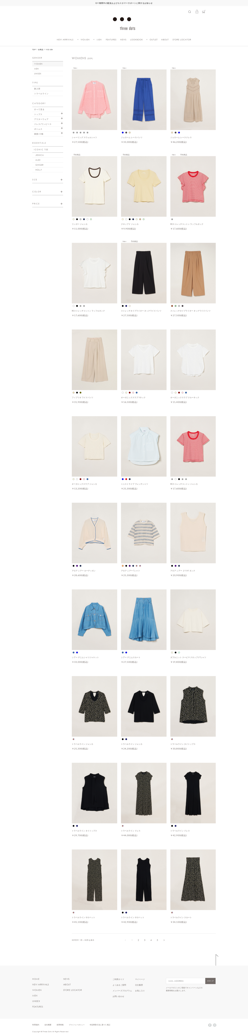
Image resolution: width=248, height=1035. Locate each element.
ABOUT (165, 39)
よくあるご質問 (119, 984)
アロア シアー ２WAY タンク (182, 570)
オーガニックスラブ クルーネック (184, 397)
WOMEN (85, 39)
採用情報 (60, 1024)
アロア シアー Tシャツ (130, 570)
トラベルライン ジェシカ (82, 744)
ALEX (37, 160)
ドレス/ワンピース (43, 124)
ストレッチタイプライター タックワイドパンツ (141, 310)
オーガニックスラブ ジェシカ (84, 483)
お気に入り (140, 990)
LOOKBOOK (136, 39)
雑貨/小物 (38, 133)
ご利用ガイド (118, 979)
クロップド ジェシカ (130, 224)
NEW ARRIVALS (65, 39)
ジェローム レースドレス (181, 137)
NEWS (123, 39)
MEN (99, 39)
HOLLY (38, 169)
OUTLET (154, 39)
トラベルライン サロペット (83, 917)
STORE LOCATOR (182, 39)
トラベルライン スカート (181, 917)
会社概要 (47, 1024)
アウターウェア (41, 119)
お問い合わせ (118, 996)
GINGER (39, 164)
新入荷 (37, 88)
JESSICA (39, 155)
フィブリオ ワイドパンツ (82, 397)
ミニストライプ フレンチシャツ (134, 483)
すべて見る (39, 109)
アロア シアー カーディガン (84, 570)
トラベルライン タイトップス (182, 744)
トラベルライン (41, 93)
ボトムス (38, 128)
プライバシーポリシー (77, 1024)
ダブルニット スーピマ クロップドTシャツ (188, 657)
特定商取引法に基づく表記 (100, 1024)
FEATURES (111, 39)
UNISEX (37, 73)
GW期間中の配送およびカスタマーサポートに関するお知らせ (124, 3)
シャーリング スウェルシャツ (84, 137)
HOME (35, 979)
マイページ (140, 979)
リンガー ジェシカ (79, 224)
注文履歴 (139, 984)
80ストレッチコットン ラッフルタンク (186, 224)
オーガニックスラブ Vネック (133, 397)
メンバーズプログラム (122, 990)
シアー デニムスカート (130, 657)
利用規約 (35, 1024)
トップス (38, 114)
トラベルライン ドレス (130, 830)
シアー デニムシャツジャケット (85, 657)
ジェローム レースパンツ (131, 137)
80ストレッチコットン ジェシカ (184, 483)
